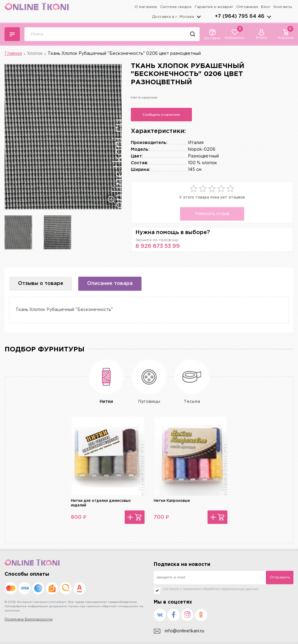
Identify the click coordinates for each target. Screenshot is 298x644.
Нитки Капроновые (172, 500)
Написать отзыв (212, 214)
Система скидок (176, 7)
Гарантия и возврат (214, 7)
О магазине (145, 7)
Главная (13, 53)
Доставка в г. (173, 16)
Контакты (283, 7)
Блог (265, 7)
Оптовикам (247, 7)
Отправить (280, 577)
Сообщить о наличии (161, 114)
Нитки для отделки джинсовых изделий (101, 503)
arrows (269, 16)
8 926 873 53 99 (157, 246)
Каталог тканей (12, 34)
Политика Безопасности (29, 619)
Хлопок (35, 53)
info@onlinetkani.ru (179, 631)
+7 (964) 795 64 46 (239, 16)
